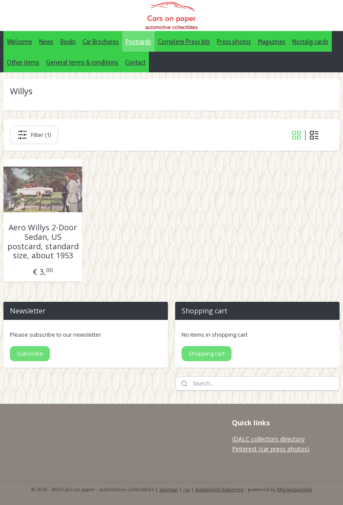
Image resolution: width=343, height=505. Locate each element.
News (46, 41)
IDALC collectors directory (268, 439)
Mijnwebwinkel (294, 489)
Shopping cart (206, 353)
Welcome (19, 41)
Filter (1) (34, 135)
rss (186, 489)
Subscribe (30, 353)
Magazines (271, 41)
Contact (135, 62)
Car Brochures (101, 41)
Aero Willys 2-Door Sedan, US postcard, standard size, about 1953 (43, 241)
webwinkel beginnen (219, 489)
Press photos (234, 41)
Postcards (138, 41)
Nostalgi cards (310, 41)
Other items (23, 62)
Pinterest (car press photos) (270, 449)
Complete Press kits (184, 41)
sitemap (168, 489)
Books (68, 41)
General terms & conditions (82, 62)
